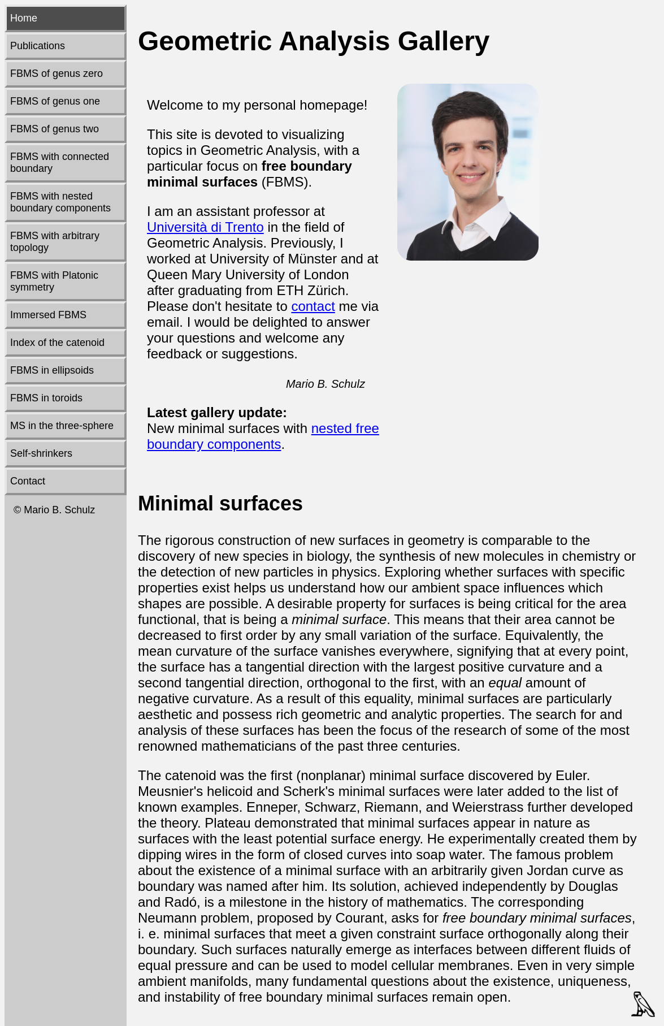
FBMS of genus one (55, 101)
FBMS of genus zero (56, 73)
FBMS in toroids (46, 398)
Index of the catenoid (57, 342)
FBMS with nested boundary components (60, 202)
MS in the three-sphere (62, 425)
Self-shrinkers (41, 453)
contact (313, 306)
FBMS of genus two (54, 129)
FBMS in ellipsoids (52, 370)
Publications (37, 45)
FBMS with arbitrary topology (54, 241)
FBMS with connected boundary (59, 162)
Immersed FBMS (48, 315)
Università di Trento (205, 227)
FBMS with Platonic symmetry (54, 281)
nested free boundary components (263, 436)
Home (23, 18)
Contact (27, 481)
